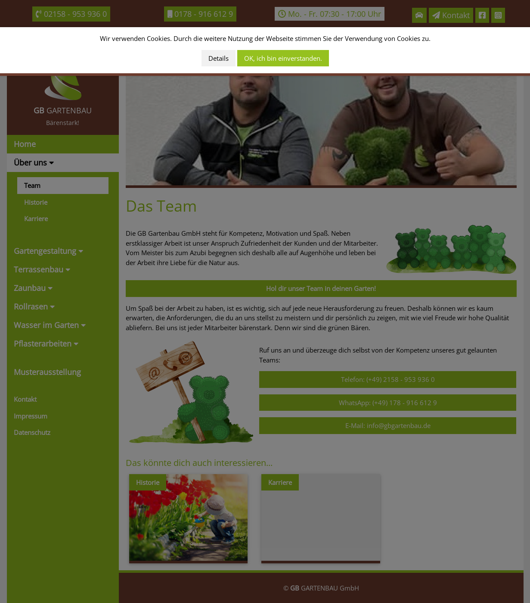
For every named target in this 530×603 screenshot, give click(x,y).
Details (218, 58)
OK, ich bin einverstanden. (283, 58)
